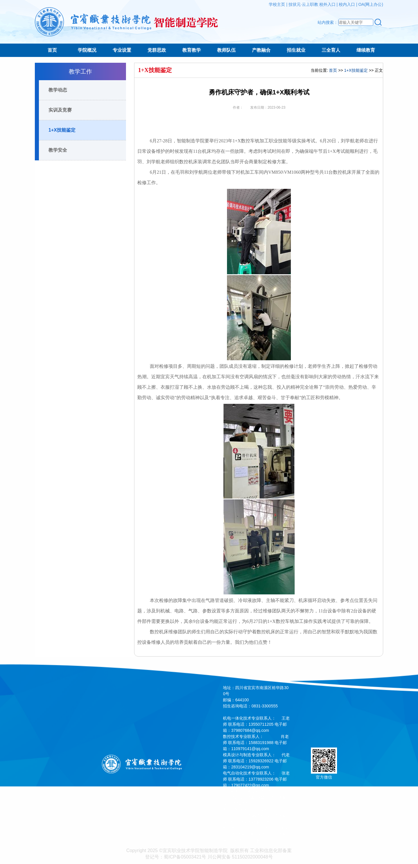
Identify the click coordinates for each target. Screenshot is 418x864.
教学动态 (57, 89)
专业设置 (122, 50)
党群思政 (156, 50)
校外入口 (327, 4)
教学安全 (57, 150)
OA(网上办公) (370, 4)
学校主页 (277, 4)
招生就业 (296, 50)
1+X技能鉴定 (61, 130)
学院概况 (87, 50)
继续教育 (365, 50)
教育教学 (191, 50)
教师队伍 (226, 50)
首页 (52, 50)
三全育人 (331, 50)
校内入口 (347, 4)
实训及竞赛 (60, 109)
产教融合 (261, 50)
